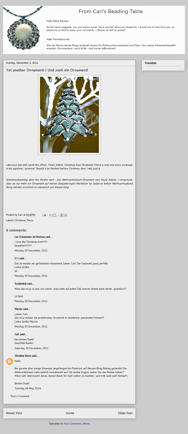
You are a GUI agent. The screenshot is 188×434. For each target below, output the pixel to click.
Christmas (20, 220)
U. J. (17, 258)
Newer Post (14, 413)
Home (70, 413)
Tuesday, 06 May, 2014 (28, 388)
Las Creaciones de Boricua (30, 237)
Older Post (125, 413)
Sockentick (20, 283)
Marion (18, 309)
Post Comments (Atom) (77, 423)
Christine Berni (23, 355)
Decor (30, 220)
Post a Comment (20, 396)
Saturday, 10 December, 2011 (31, 348)
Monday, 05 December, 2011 (31, 250)
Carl (17, 334)
